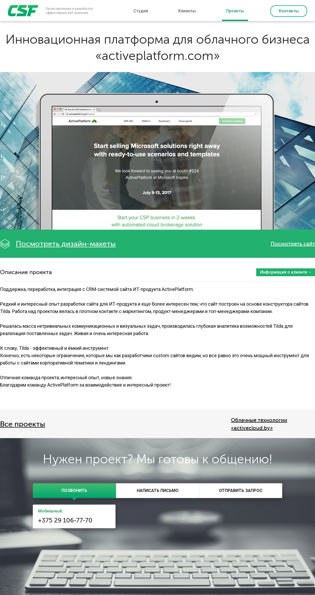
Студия (140, 10)
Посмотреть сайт (293, 244)
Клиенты (187, 10)
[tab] (74, 490)
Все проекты (22, 424)
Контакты (289, 10)
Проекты (235, 10)
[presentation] (74, 490)
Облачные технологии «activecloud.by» (259, 424)
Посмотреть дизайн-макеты (66, 244)
